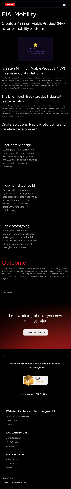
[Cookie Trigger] (14, 482)
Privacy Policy (7, 478)
